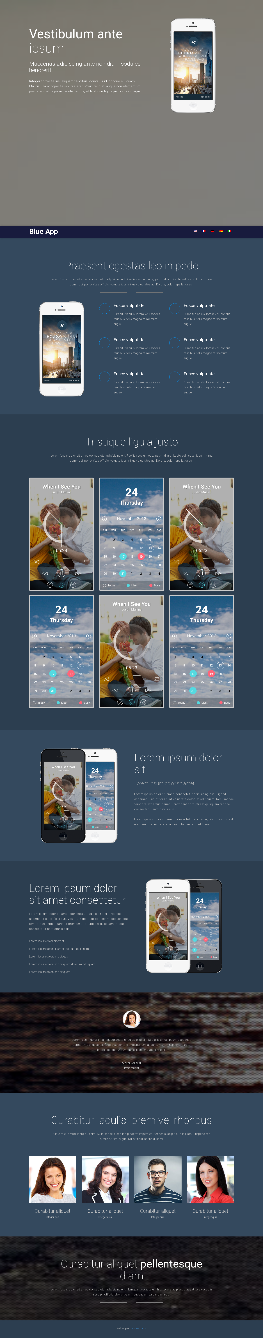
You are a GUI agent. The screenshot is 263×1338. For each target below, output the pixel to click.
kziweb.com (140, 1328)
